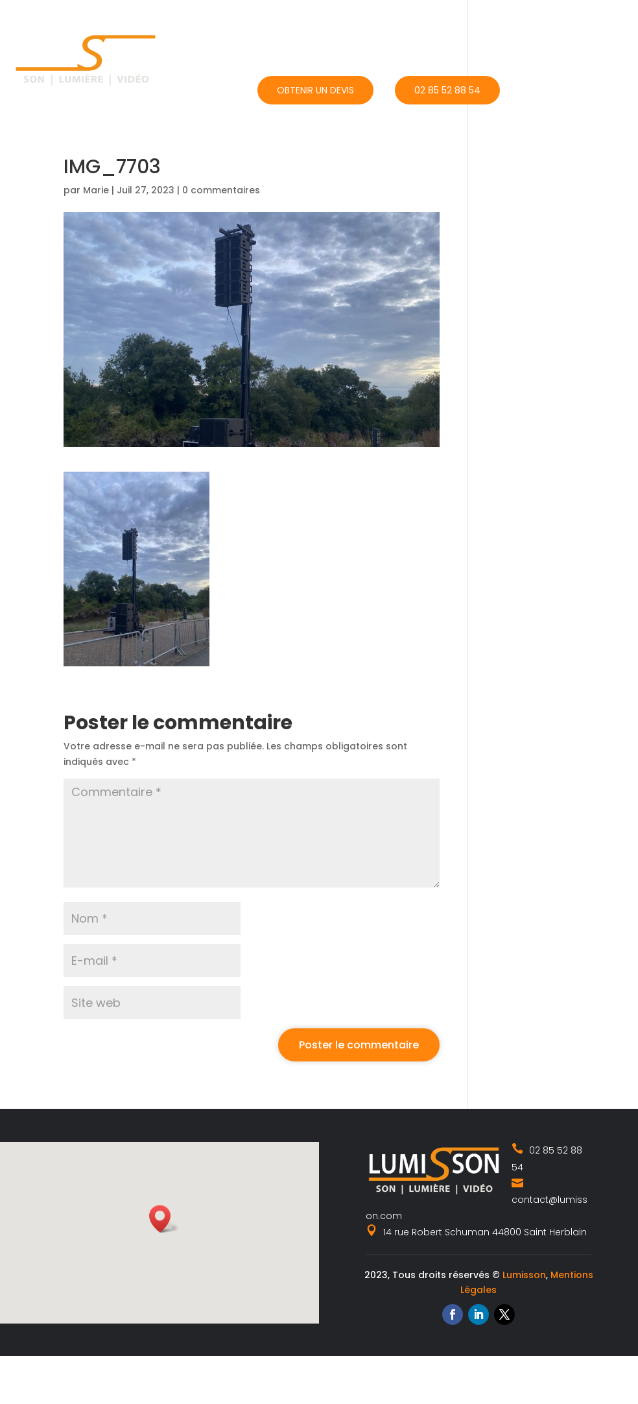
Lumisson (524, 1274)
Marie (96, 190)
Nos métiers (343, 30)
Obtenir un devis (315, 90)
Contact (597, 30)
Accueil (275, 30)
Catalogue (431, 30)
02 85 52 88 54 (447, 90)
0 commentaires (221, 190)
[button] (164, 1219)
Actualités (516, 30)
